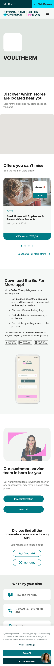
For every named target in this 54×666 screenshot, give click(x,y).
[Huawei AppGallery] (41, 341)
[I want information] (23, 499)
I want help (23, 509)
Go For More (11, 4)
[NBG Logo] (14, 13)
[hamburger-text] (48, 13)
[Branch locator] (27, 626)
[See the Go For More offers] (34, 254)
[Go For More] (33, 13)
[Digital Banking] (43, 4)
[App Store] (11, 341)
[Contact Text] (27, 610)
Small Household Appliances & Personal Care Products (25, 218)
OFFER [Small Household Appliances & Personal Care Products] (10, 211)
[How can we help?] (27, 594)
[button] (21, 246)
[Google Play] (26, 341)
